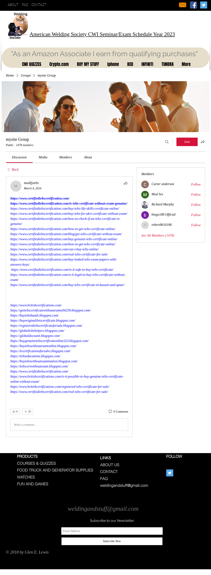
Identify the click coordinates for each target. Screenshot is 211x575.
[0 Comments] (118, 412)
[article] (69, 306)
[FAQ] (26, 4)
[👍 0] (15, 411)
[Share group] (202, 141)
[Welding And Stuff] (193, 4)
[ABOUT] (14, 4)
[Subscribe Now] (112, 541)
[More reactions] (27, 411)
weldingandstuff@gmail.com (124, 485)
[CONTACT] (40, 4)
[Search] (166, 142)
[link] (19, 157)
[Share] (125, 183)
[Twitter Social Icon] (203, 4)
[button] (30, 64)
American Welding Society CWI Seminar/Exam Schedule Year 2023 (102, 34)
